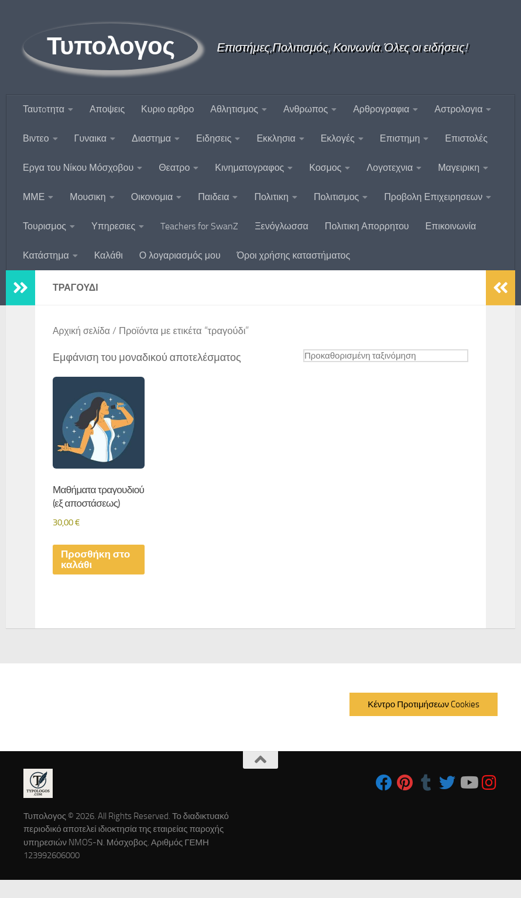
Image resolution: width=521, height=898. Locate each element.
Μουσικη (87, 196)
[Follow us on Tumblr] (426, 801)
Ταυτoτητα (43, 109)
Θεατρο (174, 167)
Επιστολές (466, 138)
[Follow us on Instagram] (489, 801)
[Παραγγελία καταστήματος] (380, 356)
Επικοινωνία (451, 226)
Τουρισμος (44, 226)
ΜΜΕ (33, 196)
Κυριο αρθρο (167, 109)
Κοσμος (325, 167)
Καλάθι (108, 255)
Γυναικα (90, 138)
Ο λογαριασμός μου (180, 255)
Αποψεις (107, 109)
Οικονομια (152, 196)
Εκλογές (338, 138)
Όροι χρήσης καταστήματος (294, 255)
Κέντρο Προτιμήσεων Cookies (423, 722)
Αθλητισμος (234, 109)
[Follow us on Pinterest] (405, 801)
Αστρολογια (458, 109)
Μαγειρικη (458, 167)
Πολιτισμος (336, 196)
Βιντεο (36, 138)
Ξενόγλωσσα (282, 226)
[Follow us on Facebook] (384, 801)
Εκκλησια (275, 138)
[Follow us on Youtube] (468, 801)
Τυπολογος (110, 46)
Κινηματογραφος (249, 167)
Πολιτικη (271, 196)
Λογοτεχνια (389, 167)
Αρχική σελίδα (83, 330)
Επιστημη (400, 138)
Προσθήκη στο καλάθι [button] (97, 577)
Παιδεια (213, 196)
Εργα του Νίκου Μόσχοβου (78, 167)
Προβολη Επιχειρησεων (433, 196)
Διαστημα (151, 138)
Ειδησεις (213, 138)
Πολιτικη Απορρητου (367, 226)
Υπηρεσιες (113, 226)
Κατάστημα (46, 255)
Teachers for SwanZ (199, 226)
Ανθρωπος (305, 109)
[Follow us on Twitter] (447, 801)
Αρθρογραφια (381, 109)
